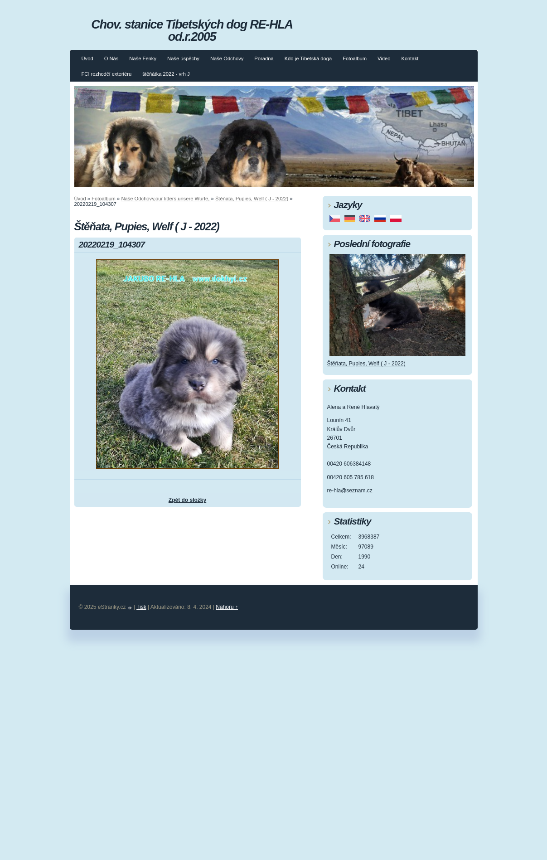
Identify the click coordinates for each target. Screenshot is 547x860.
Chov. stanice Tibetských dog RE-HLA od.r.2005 (191, 30)
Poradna (263, 58)
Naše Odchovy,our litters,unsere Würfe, (166, 198)
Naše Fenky (142, 58)
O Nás (111, 58)
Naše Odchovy (226, 58)
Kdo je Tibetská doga (308, 58)
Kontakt (409, 58)
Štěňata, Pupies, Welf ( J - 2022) (251, 198)
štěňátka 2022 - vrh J (165, 74)
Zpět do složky (187, 500)
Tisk (141, 607)
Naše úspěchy (183, 58)
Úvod (87, 58)
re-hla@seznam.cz (350, 490)
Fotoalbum (355, 58)
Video (384, 58)
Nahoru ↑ (227, 607)
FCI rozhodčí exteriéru (107, 74)
